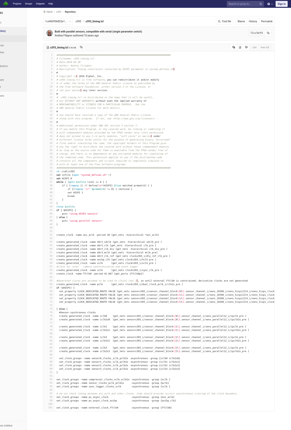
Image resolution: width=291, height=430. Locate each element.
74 (56, 312)
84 (56, 347)
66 (56, 284)
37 (56, 181)
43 (56, 203)
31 (56, 160)
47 (56, 217)
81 (56, 337)
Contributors (14, 66)
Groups (28, 3)
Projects (17, 3)
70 (56, 298)
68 (56, 291)
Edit (262, 47)
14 (56, 100)
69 (56, 294)
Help (50, 3)
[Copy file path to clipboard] (88, 47)
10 (56, 86)
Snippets (40, 3)
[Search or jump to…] (245, 4)
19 (56, 118)
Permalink (274, 21)
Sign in (282, 3)
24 (56, 136)
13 (56, 97)
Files (10, 38)
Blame (248, 21)
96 (56, 389)
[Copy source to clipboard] (240, 47)
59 (56, 259)
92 (56, 375)
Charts (11, 86)
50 (56, 227)
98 (56, 396)
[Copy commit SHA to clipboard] (275, 33)
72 (56, 305)
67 (56, 287)
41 (56, 195)
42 (56, 199)
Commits (12, 45)
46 (56, 213)
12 (56, 93)
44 (56, 206)
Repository (77, 12)
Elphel (55, 11)
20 (56, 121)
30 (56, 157)
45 (56, 210)
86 (56, 354)
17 (56, 111)
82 (56, 340)
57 (56, 252)
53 (56, 238)
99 (56, 400)
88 (56, 361)
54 (56, 241)
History (260, 21)
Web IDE (272, 47)
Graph (10, 72)
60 (56, 262)
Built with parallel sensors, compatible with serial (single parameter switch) (105, 31)
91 (56, 372)
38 (56, 185)
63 (56, 273)
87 (56, 358)
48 (56, 220)
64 (56, 277)
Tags (10, 59)
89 (56, 365)
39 (56, 188)
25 (56, 139)
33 (56, 167)
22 (56, 128)
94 (56, 382)
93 (56, 379)
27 (56, 146)
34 (56, 171)
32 (56, 164)
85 (56, 351)
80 (56, 333)
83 (56, 344)
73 (56, 308)
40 (56, 192)
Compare (12, 79)
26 (56, 143)
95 (56, 386)
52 (56, 234)
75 (56, 315)
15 (56, 104)
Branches (12, 52)
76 (56, 319)
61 (56, 266)
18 (56, 114)
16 (56, 107)
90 (56, 368)
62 (56, 270)
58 (56, 255)
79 (56, 329)
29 (56, 153)
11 (56, 90)
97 (56, 393)
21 (56, 125)
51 (56, 231)
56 (56, 248)
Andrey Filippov (70, 35)
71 (56, 301)
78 (56, 326)
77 (56, 322)
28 (56, 150)
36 (56, 178)
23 (56, 132)
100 (56, 404)
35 (56, 174)
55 (56, 245)
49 (56, 224)
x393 (85, 21)
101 (56, 407)
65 (56, 280)
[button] (20, 425)
